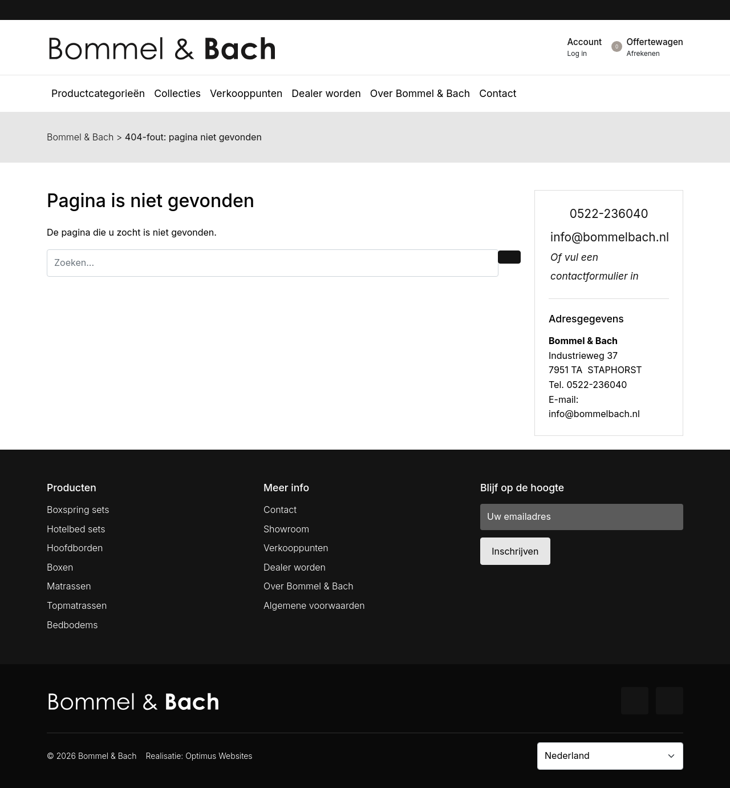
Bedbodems (72, 625)
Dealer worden (294, 567)
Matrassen (69, 586)
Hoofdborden (75, 547)
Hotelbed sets (76, 529)
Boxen (60, 567)
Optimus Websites (218, 756)
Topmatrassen (77, 605)
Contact (280, 509)
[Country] (610, 756)
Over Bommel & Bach (308, 586)
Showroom (286, 529)
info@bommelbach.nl (609, 237)
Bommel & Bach (80, 137)
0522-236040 (609, 214)
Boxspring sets (78, 509)
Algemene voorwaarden (314, 605)
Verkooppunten (295, 547)
